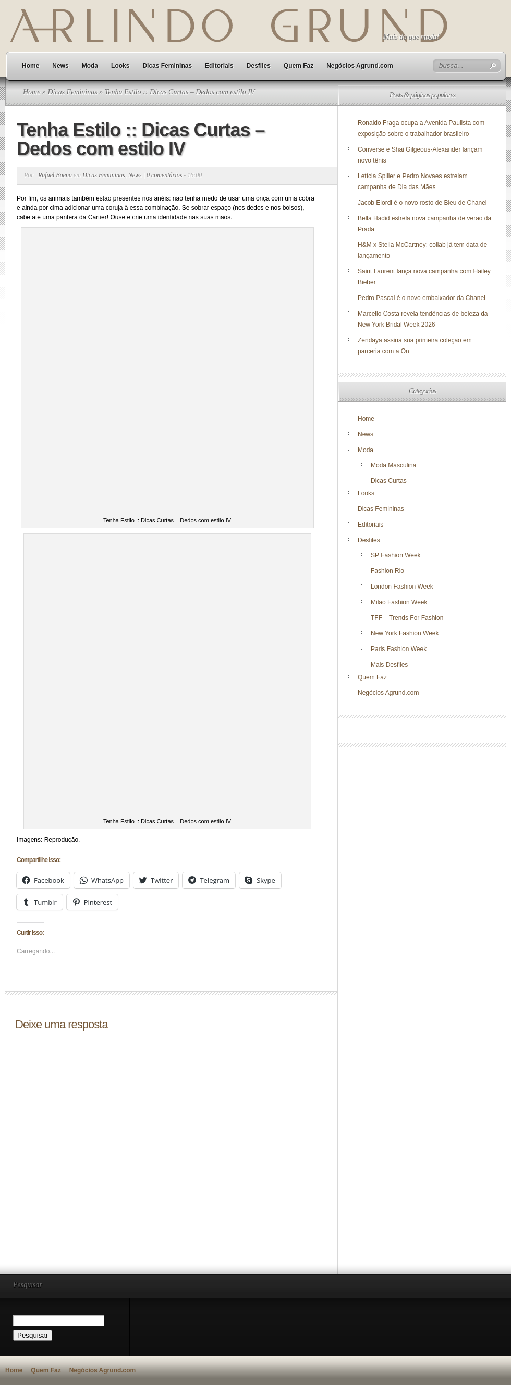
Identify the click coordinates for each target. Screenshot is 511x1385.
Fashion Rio (387, 571)
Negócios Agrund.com (359, 65)
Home (30, 65)
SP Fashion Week (396, 555)
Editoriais (219, 65)
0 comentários (164, 175)
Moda (90, 65)
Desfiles (259, 65)
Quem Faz (298, 65)
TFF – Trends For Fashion (407, 617)
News (60, 65)
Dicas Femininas (167, 65)
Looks (120, 65)
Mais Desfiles (389, 664)
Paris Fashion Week (399, 649)
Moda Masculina (393, 465)
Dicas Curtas (389, 480)
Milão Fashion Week (399, 602)
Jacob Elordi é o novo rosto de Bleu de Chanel (422, 202)
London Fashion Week (402, 586)
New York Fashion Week (405, 633)
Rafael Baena (55, 175)
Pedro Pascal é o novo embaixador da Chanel (422, 298)
